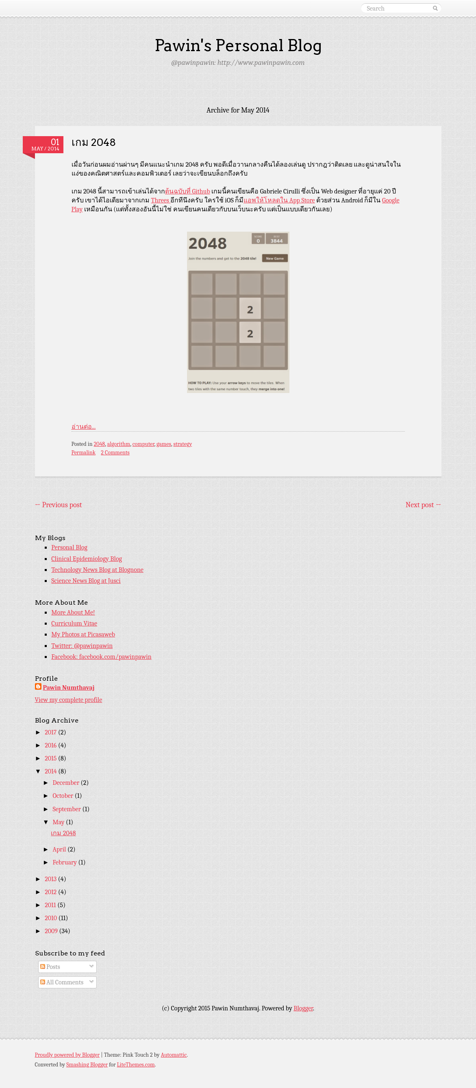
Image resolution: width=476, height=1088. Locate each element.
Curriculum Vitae (74, 623)
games (163, 444)
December (66, 782)
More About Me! (73, 612)
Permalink (84, 452)
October (63, 795)
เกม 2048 (94, 142)
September (67, 809)
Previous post (58, 505)
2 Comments (115, 452)
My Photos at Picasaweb (83, 634)
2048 (99, 444)
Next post (423, 505)
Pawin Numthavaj (69, 687)
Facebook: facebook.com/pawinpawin (101, 656)
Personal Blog (69, 547)
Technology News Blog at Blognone (97, 569)
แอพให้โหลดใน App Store (279, 200)
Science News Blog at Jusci (85, 580)
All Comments (62, 982)
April (59, 849)
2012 (51, 892)
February (65, 862)
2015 (51, 758)
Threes (161, 200)
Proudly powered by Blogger (67, 1054)
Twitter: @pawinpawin (82, 645)
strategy (182, 444)
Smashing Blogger (87, 1064)
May (59, 822)
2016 (51, 745)
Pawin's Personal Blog (238, 45)
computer (143, 444)
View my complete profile (68, 700)
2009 (52, 931)
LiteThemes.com (136, 1064)
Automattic (174, 1054)
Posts (50, 967)
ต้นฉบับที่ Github (187, 191)
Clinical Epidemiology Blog (86, 558)
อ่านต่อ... (84, 426)
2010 (51, 918)
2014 (51, 771)
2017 (51, 732)
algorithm (118, 444)
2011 (51, 905)
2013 (51, 879)
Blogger (303, 1008)
